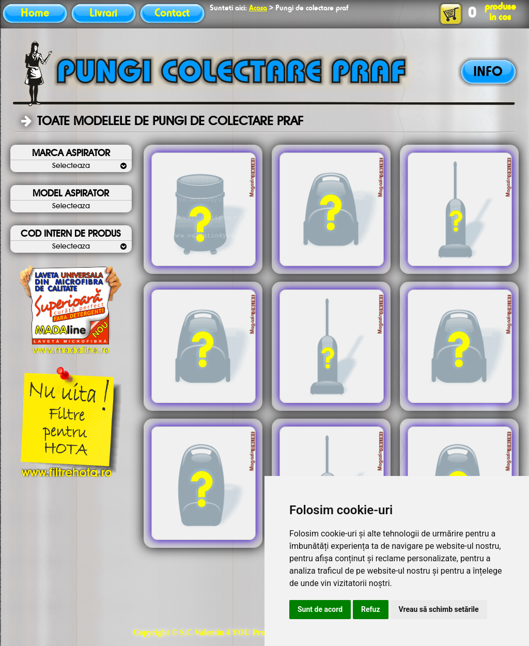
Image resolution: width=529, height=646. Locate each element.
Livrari (103, 13)
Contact (172, 13)
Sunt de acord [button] (320, 609)
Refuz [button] (370, 609)
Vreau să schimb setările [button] (439, 609)
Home (35, 13)
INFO (488, 72)
